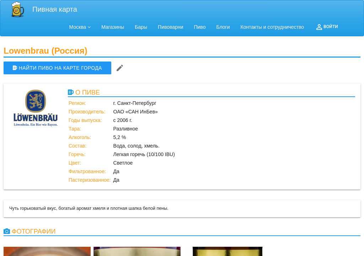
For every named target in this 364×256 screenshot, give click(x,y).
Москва (80, 27)
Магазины (112, 27)
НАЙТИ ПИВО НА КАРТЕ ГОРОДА (57, 68)
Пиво (199, 27)
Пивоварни (170, 27)
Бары (141, 27)
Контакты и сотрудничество (272, 27)
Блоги (223, 27)
